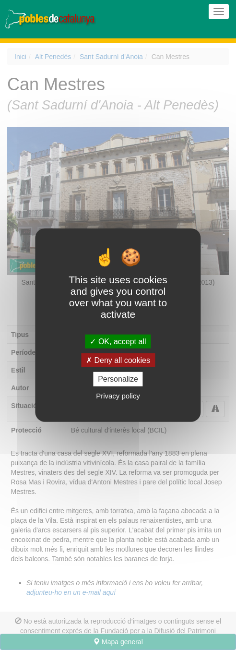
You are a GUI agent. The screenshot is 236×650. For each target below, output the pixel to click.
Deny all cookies (118, 360)
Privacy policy (118, 395)
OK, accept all (118, 341)
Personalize (118, 379)
